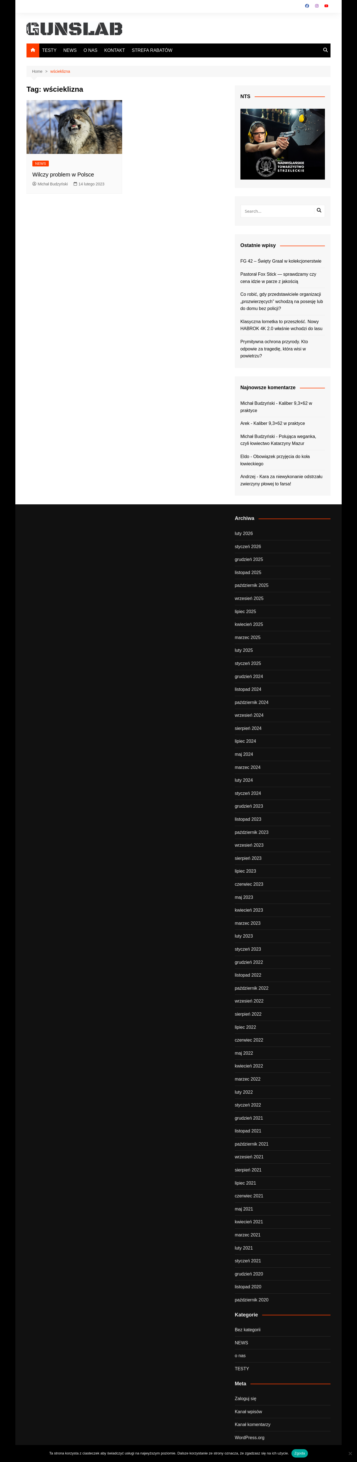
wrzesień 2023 (249, 845)
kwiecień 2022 (249, 1066)
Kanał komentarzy (253, 1424)
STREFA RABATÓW (152, 50)
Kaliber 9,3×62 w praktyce (279, 423)
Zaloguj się (245, 1398)
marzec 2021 (248, 1235)
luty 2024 (244, 780)
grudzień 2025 (249, 559)
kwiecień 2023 (249, 910)
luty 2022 (244, 1092)
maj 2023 (244, 897)
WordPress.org (249, 1437)
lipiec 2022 (245, 1027)
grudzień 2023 (249, 806)
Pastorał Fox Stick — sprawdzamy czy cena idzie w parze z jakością (278, 278)
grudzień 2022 (249, 962)
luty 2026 (244, 533)
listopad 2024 (248, 689)
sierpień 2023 (248, 858)
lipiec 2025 (245, 611)
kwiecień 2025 (249, 624)
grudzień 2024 (249, 676)
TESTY (49, 50)
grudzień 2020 (249, 1274)
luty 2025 (244, 650)
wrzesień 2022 (249, 1001)
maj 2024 (244, 754)
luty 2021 (244, 1248)
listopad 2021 (248, 1131)
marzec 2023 (248, 923)
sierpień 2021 (248, 1170)
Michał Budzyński (50, 184)
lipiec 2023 (245, 871)
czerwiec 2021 (249, 1196)
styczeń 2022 (248, 1105)
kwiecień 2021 (249, 1221)
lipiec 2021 (245, 1183)
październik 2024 (252, 702)
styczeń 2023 (248, 949)
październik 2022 (252, 988)
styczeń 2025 (248, 663)
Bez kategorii (248, 1329)
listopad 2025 (248, 572)
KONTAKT (114, 50)
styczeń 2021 (248, 1260)
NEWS (70, 50)
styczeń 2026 (248, 546)
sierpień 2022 (248, 1014)
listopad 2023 (248, 819)
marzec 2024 (248, 767)
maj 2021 (244, 1209)
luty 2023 (244, 936)
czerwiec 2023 (249, 884)
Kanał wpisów (248, 1411)
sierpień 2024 (248, 728)
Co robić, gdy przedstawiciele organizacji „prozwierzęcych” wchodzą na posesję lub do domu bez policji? (281, 301)
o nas (240, 1355)
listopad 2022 (248, 975)
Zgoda (299, 1453)
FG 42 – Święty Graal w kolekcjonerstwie (281, 261)
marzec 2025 (248, 637)
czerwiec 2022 (249, 1040)
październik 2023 (252, 832)
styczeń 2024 (248, 793)
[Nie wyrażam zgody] (350, 1453)
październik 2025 (252, 585)
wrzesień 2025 (249, 598)
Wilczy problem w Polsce (63, 174)
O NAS (90, 50)
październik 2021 (252, 1144)
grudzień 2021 (249, 1118)
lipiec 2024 (245, 741)
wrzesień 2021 (249, 1156)
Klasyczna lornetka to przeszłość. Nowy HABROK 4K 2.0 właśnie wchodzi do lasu (281, 325)
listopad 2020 (248, 1286)
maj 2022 (244, 1053)
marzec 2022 (248, 1079)
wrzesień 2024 (249, 715)
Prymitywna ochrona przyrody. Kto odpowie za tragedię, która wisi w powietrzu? (274, 348)
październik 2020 (252, 1300)
